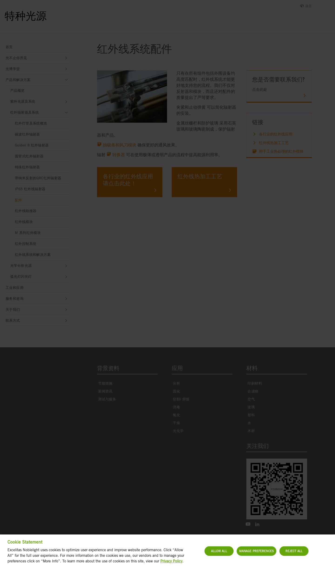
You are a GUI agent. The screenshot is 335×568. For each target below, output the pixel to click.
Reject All (293, 553)
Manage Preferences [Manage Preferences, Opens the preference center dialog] (256, 553)
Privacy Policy (171, 564)
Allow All (219, 553)
